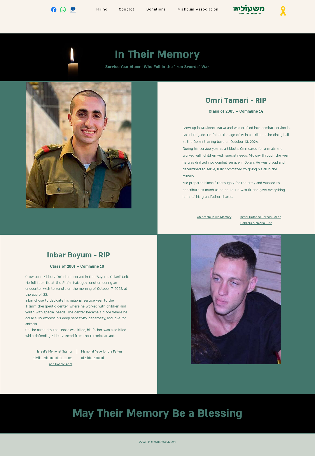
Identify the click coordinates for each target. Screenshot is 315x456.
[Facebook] (53, 9)
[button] (198, 9)
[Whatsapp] (63, 9)
